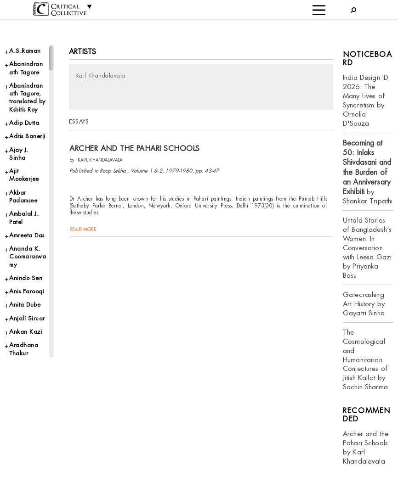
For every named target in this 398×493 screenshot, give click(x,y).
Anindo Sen (25, 278)
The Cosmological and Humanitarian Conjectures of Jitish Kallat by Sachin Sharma (365, 360)
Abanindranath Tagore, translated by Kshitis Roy (27, 97)
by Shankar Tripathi (367, 172)
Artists (82, 51)
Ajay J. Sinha (18, 154)
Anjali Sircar (27, 318)
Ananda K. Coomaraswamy (27, 257)
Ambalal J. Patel (24, 217)
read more (83, 229)
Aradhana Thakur (23, 349)
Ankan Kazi (25, 332)
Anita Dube (24, 304)
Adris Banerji (27, 136)
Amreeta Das (27, 235)
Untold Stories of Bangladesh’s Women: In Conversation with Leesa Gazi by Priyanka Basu (367, 248)
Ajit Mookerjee (24, 175)
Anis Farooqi (26, 291)
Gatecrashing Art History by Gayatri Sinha (364, 303)
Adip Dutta (24, 123)
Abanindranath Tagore (26, 68)
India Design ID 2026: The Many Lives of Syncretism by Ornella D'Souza (365, 100)
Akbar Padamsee (23, 196)
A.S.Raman (25, 51)
